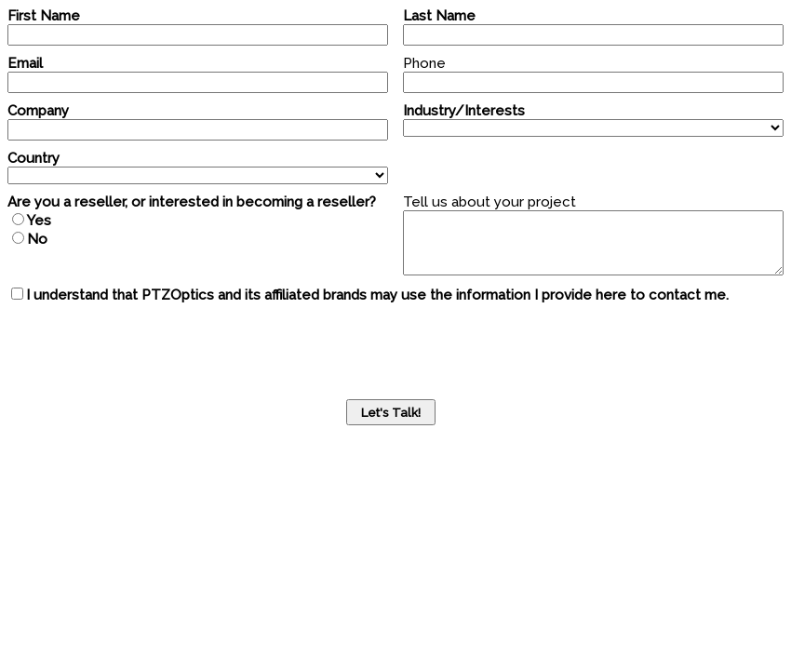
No (37, 239)
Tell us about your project (489, 202)
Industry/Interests (464, 110)
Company (38, 110)
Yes (39, 220)
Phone (424, 63)
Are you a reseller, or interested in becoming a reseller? (191, 202)
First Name (43, 15)
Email (25, 63)
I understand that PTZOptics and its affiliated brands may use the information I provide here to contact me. (377, 295)
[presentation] (148, 349)
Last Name (439, 15)
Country (33, 158)
